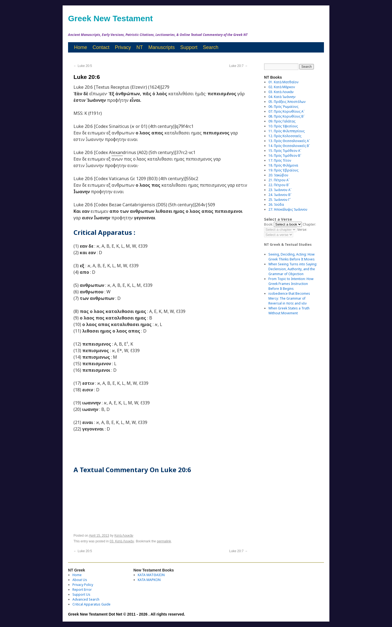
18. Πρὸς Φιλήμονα (283, 165)
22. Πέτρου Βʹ (278, 185)
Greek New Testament (110, 18)
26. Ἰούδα (276, 204)
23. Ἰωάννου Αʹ (279, 190)
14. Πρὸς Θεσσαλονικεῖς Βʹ (289, 145)
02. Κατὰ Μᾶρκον (281, 87)
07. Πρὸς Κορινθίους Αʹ (286, 111)
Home (80, 47)
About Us (79, 579)
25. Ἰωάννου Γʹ (279, 199)
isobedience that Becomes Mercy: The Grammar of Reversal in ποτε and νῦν (289, 298)
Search (210, 47)
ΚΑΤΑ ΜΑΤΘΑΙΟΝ (151, 575)
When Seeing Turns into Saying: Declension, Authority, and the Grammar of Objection (292, 269)
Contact (101, 47)
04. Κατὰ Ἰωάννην (281, 96)
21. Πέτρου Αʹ (278, 180)
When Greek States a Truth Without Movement (289, 310)
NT (139, 47)
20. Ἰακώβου (278, 175)
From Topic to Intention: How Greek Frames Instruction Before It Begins (290, 283)
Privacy (123, 47)
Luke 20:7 (238, 66)
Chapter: (309, 224)
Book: (268, 224)
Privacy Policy (82, 584)
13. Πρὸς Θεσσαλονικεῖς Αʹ (289, 141)
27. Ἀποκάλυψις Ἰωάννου (287, 209)
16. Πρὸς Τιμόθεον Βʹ (284, 155)
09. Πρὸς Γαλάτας (281, 121)
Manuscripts (161, 47)
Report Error (82, 589)
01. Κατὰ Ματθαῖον (283, 82)
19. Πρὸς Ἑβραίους (283, 170)
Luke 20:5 (83, 66)
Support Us (81, 594)
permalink (164, 541)
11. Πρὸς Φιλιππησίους (286, 131)
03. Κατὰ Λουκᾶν (122, 541)
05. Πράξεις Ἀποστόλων (286, 101)
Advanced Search (85, 599)
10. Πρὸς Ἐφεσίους (283, 126)
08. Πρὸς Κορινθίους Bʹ (286, 116)
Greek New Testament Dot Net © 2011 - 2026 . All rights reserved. (126, 614)
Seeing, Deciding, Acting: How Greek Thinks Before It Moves (291, 257)
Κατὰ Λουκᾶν (123, 535)
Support (188, 47)
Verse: (302, 229)
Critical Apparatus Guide (91, 604)
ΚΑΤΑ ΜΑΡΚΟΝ (149, 579)
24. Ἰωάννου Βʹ (279, 194)
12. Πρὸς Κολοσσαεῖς (284, 136)
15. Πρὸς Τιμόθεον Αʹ (284, 150)
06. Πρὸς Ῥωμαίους (283, 106)
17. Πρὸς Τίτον (279, 160)
